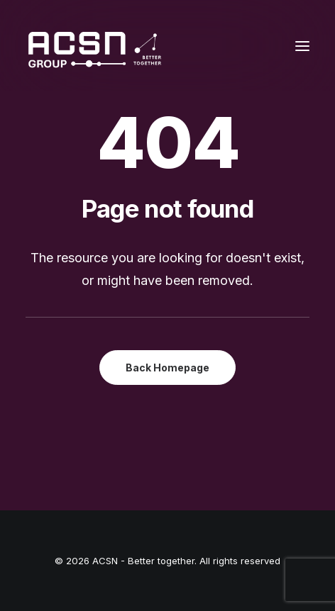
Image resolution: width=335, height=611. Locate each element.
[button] (302, 45)
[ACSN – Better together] (93, 45)
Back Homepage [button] (167, 367)
